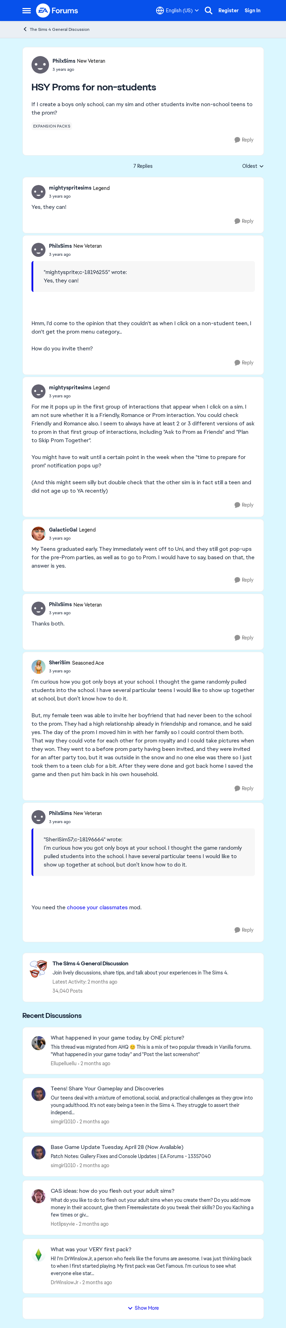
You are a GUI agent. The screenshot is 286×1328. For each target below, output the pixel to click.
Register (228, 10)
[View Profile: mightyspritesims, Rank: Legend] (39, 192)
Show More (143, 1308)
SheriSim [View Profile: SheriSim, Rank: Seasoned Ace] (59, 662)
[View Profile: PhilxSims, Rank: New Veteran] (40, 65)
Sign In (252, 10)
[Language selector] (177, 11)
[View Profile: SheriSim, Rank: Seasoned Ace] (39, 667)
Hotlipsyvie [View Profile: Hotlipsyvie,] (63, 1224)
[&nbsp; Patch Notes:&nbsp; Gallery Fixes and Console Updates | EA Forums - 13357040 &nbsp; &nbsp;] (153, 1156)
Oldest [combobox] (253, 166)
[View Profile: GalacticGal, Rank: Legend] (39, 534)
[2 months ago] (94, 1063)
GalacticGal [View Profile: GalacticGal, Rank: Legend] (63, 530)
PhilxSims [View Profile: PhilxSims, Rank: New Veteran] (64, 61)
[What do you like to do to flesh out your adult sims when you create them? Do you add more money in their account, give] (153, 1208)
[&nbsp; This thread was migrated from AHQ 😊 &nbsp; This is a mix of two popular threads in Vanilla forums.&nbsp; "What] (153, 1050)
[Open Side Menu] (26, 10)
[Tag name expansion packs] (52, 126)
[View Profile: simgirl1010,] (39, 1094)
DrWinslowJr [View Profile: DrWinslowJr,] (64, 1282)
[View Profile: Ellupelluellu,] (39, 1043)
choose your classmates (97, 907)
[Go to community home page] (57, 11)
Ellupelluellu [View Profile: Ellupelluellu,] (64, 1063)
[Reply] (244, 140)
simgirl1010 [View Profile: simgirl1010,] (63, 1121)
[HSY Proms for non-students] (79, 196)
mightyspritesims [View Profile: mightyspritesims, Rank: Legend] (70, 188)
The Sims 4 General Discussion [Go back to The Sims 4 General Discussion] (56, 29)
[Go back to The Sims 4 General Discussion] (140, 963)
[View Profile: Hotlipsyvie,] (39, 1196)
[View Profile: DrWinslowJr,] (39, 1255)
